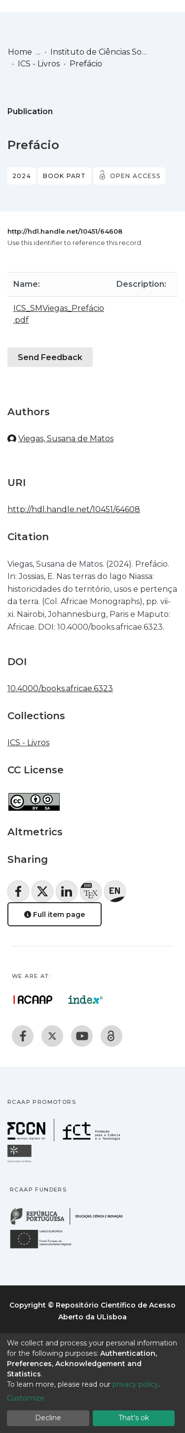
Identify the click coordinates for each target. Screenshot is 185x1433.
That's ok (133, 1417)
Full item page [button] (54, 914)
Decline (48, 1417)
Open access (135, 176)
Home (20, 52)
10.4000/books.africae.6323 (60, 688)
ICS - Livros (39, 63)
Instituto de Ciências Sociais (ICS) (99, 52)
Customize (25, 1398)
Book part (64, 176)
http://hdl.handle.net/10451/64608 (64, 231)
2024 (21, 176)
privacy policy (135, 1384)
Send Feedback (50, 357)
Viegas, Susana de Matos (65, 438)
